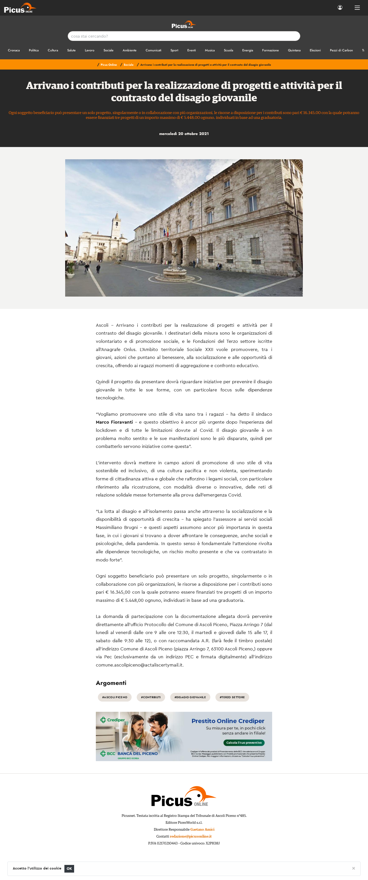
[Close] (353, 868)
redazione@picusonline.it (191, 836)
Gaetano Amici (202, 829)
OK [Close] (69, 868)
